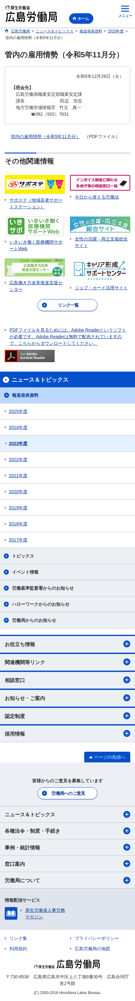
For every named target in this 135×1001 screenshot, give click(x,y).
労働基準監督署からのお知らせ (43, 588)
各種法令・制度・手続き (67, 830)
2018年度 (18, 523)
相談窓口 (67, 679)
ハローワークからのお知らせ (40, 604)
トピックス (23, 555)
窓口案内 (67, 863)
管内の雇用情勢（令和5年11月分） (45, 136)
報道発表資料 (25, 395)
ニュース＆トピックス (67, 814)
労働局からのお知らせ (34, 620)
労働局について (67, 880)
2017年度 (18, 539)
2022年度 (18, 459)
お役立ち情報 (67, 643)
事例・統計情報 (67, 847)
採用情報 (67, 733)
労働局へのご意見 (68, 793)
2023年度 (18, 443)
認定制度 (67, 715)
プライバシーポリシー (97, 938)
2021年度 (18, 475)
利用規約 (18, 948)
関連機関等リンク (67, 661)
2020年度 (18, 491)
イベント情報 (25, 572)
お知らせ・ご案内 (67, 697)
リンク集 (18, 938)
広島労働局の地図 (92, 948)
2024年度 (18, 427)
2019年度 (18, 507)
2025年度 (18, 411)
